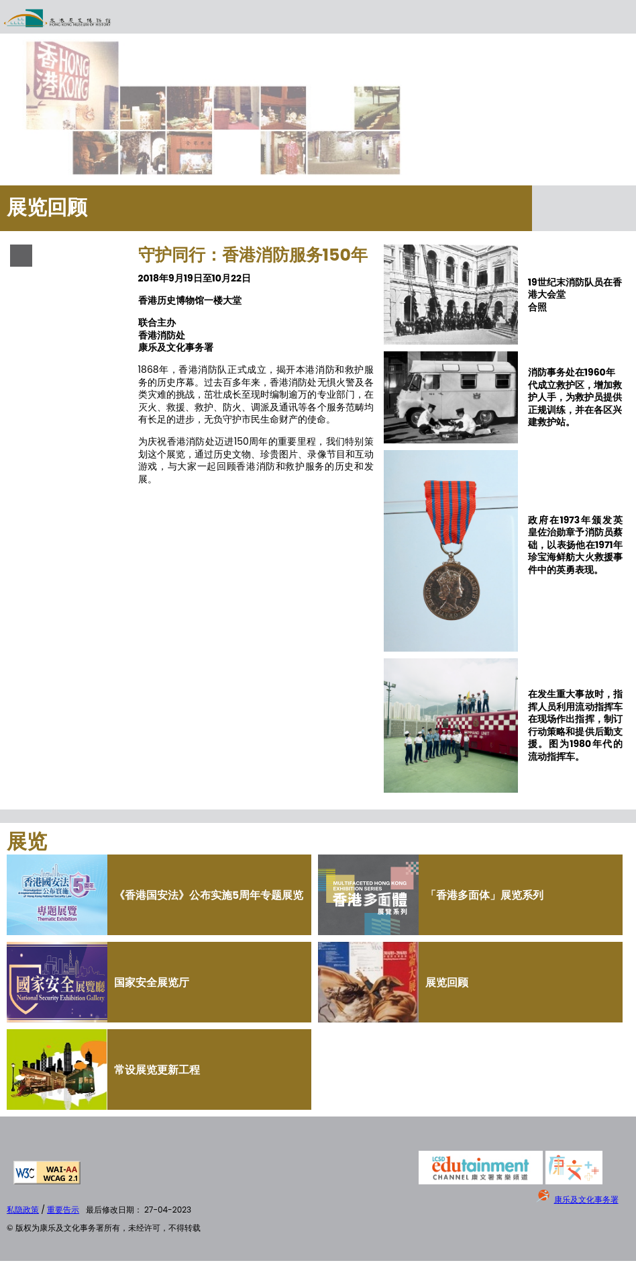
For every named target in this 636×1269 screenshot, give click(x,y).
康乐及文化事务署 (586, 1199)
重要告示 (63, 1209)
